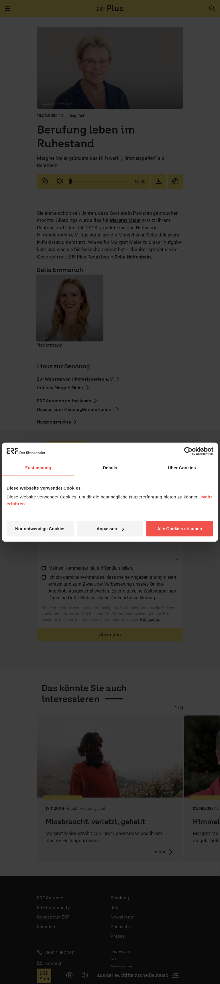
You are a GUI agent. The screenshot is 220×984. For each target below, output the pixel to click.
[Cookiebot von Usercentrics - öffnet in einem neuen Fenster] (188, 451)
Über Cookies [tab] (182, 467)
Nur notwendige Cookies (40, 528)
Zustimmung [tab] (38, 467)
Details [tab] (110, 467)
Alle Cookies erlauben (179, 528)
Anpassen (110, 528)
